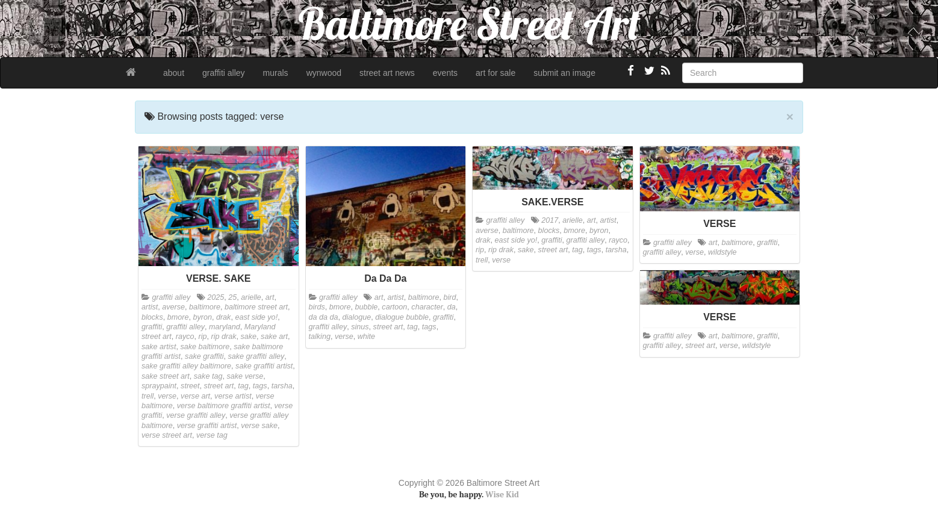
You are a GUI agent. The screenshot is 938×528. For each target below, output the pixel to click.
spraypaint (158, 386)
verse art (195, 396)
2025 (215, 297)
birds (317, 307)
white (366, 336)
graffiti (151, 327)
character (427, 307)
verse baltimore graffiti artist (223, 406)
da (451, 307)
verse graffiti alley (195, 415)
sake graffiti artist (264, 366)
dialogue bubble (402, 317)
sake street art (165, 376)
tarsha (282, 386)
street (190, 386)
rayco (185, 336)
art (270, 297)
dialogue (357, 317)
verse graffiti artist (207, 425)
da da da (323, 317)
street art (219, 386)
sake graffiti (204, 356)
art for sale (495, 73)
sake (249, 336)
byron (202, 317)
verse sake (259, 425)
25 (232, 297)
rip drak (224, 336)
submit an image (564, 73)
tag (243, 386)
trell (147, 396)
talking (320, 336)
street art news (387, 73)
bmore (178, 317)
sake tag (208, 376)
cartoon (394, 307)
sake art (274, 336)
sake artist (158, 347)
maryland (224, 327)
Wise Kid (502, 494)
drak (223, 317)
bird (450, 297)
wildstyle (722, 252)
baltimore (204, 307)
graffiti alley (223, 73)
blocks (152, 317)
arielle (251, 297)
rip (203, 336)
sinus (359, 327)
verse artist (233, 396)
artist (149, 307)
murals (275, 73)
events (445, 73)
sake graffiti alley (256, 356)
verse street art (166, 435)
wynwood (323, 73)
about (173, 73)
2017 (549, 220)
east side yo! (256, 317)
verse (167, 396)
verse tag (212, 435)
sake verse (244, 376)
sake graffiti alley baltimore (186, 366)
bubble (366, 307)
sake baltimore (204, 347)
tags (260, 386)
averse (173, 307)
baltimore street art (256, 307)
